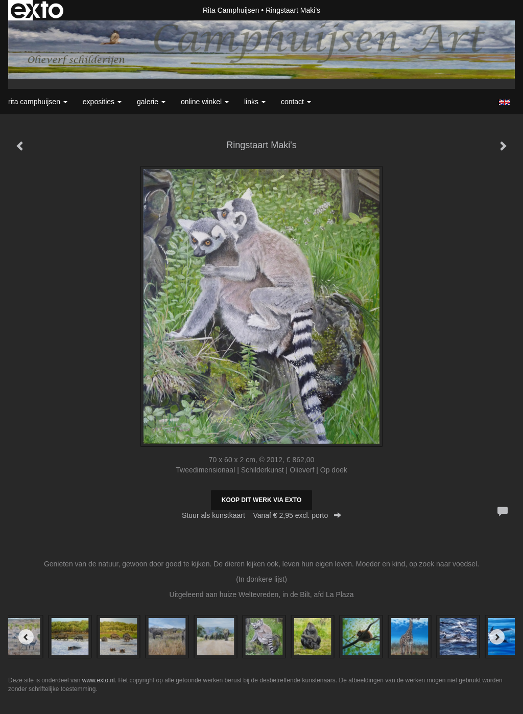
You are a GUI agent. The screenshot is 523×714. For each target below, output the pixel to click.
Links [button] (255, 102)
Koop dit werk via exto (261, 500)
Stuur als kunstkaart (261, 515)
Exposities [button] (102, 102)
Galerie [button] (151, 102)
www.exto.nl (98, 680)
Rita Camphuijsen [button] (37, 102)
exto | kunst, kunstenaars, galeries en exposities (37, 10)
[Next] (497, 637)
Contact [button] (296, 102)
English (504, 102)
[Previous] (26, 637)
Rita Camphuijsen (231, 10)
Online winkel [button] (205, 102)
